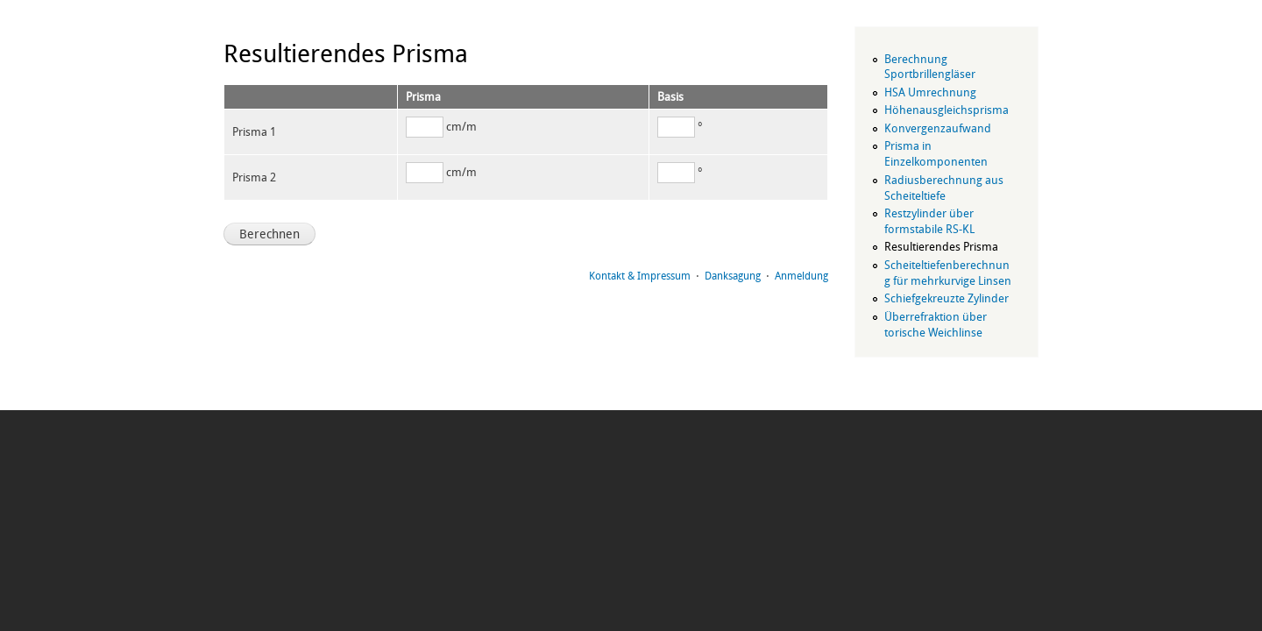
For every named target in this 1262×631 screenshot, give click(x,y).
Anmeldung (801, 276)
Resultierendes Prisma (941, 246)
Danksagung (733, 276)
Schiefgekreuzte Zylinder (946, 298)
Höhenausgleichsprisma (946, 110)
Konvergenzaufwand (937, 128)
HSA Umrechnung (930, 92)
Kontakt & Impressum (640, 276)
